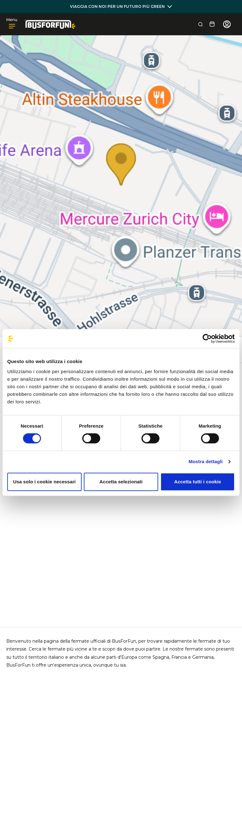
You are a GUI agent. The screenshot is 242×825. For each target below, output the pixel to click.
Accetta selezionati (121, 481)
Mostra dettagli (205, 461)
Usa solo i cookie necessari (44, 481)
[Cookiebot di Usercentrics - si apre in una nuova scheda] (207, 338)
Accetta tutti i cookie (197, 481)
